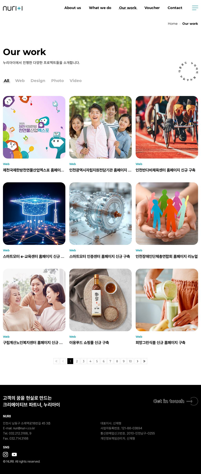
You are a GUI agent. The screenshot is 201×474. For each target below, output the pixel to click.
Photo (57, 80)
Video (76, 80)
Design (38, 80)
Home (173, 24)
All (6, 80)
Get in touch (168, 401)
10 (130, 361)
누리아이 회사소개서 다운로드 (188, 71)
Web (20, 80)
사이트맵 (195, 8)
